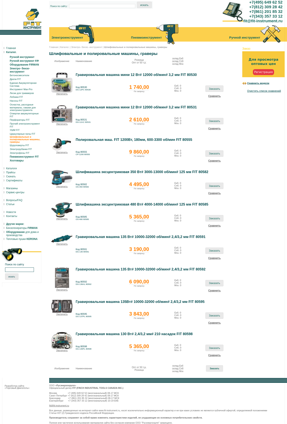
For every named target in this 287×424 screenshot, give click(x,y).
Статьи (10, 204)
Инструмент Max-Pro (21, 89)
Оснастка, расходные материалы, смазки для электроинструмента (23, 107)
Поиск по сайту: (59, 6)
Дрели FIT (15, 79)
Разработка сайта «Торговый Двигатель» (17, 387)
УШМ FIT (15, 130)
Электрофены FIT (19, 153)
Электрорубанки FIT (21, 149)
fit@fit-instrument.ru (59, 405)
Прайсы (10, 172)
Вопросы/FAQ (14, 200)
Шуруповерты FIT (19, 145)
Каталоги (11, 168)
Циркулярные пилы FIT (22, 134)
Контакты (11, 216)
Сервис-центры (15, 192)
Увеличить (62, 93)
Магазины (12, 188)
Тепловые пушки (22, 239)
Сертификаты (14, 180)
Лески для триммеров (22, 93)
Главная (53, 47)
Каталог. (64, 47)
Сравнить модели (258, 83)
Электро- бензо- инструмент (86, 47)
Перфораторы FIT (19, 120)
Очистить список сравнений (264, 91)
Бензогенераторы (22, 228)
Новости (11, 212)
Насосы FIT (16, 100)
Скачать (11, 176)
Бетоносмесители (19, 75)
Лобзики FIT (16, 97)
